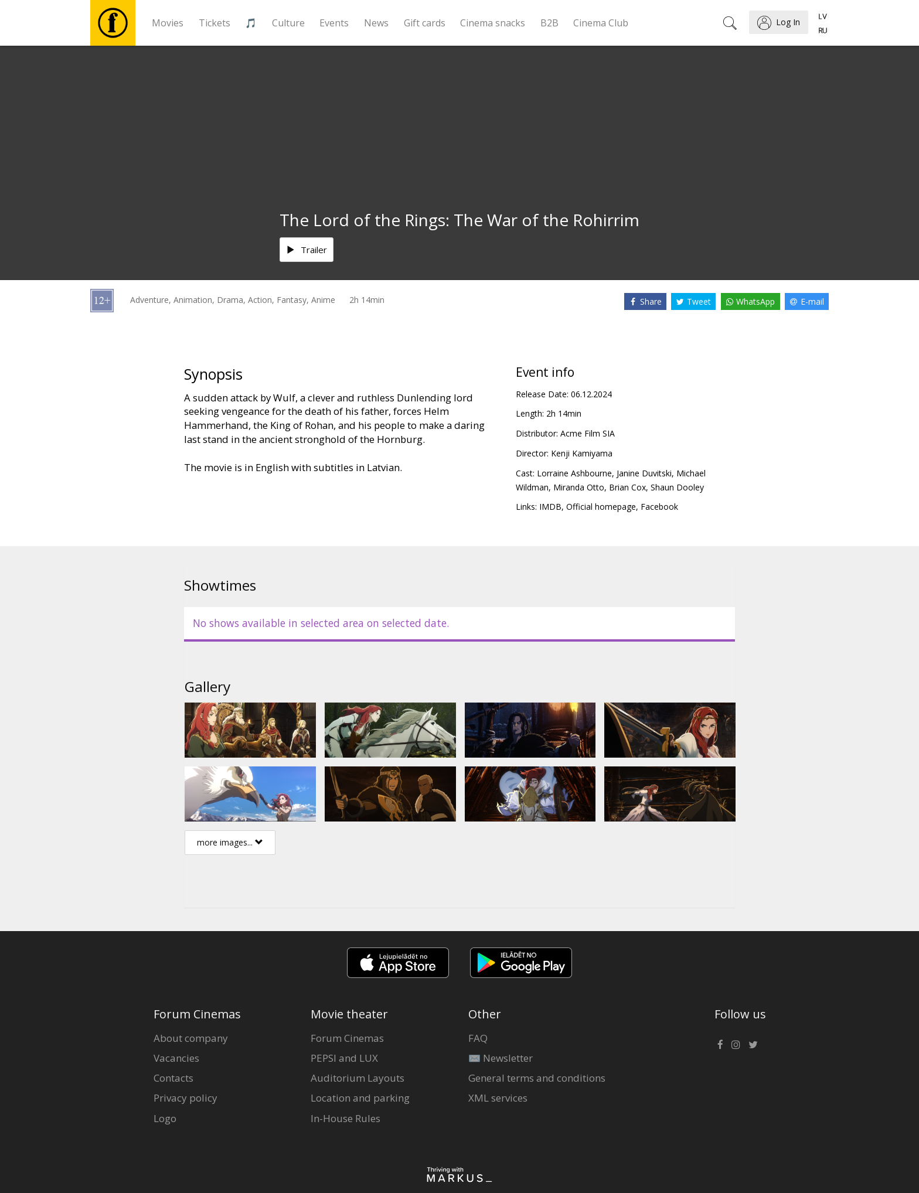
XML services (497, 1098)
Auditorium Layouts (357, 1078)
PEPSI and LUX (344, 1058)
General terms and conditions (536, 1078)
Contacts (173, 1078)
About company (191, 1038)
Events (334, 22)
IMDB (550, 506)
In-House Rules (345, 1118)
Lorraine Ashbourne (574, 473)
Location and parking (360, 1098)
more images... (230, 842)
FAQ (478, 1038)
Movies (167, 22)
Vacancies (176, 1058)
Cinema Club (600, 22)
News (376, 22)
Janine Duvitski (644, 473)
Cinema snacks (492, 22)
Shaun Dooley (677, 487)
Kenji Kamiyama (581, 453)
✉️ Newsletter (500, 1058)
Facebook (659, 506)
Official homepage (601, 506)
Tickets (214, 22)
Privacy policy (185, 1098)
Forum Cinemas (347, 1038)
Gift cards (424, 22)
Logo (165, 1118)
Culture (288, 22)
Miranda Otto (578, 487)
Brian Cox (627, 487)
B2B (549, 22)
